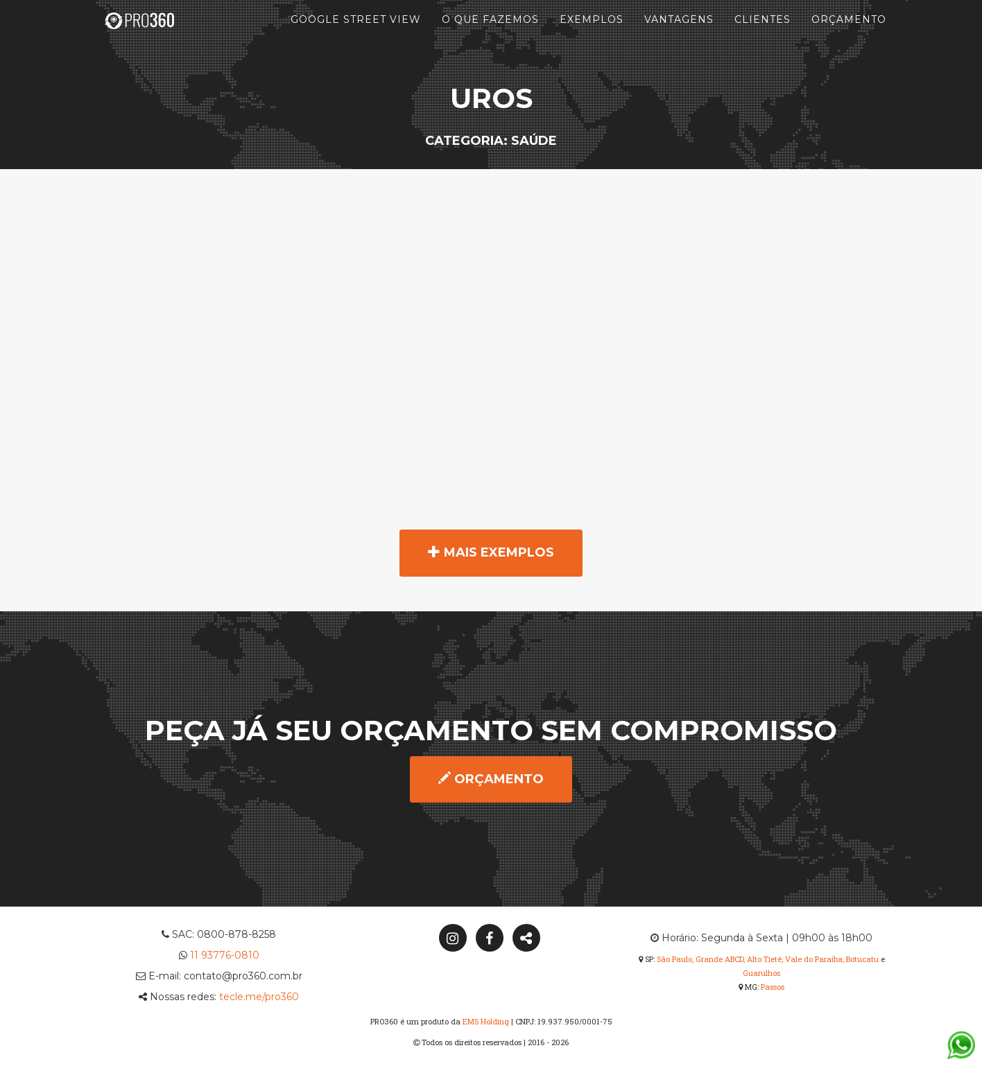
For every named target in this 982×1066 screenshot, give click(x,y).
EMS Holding (486, 1021)
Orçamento (848, 34)
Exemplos (591, 34)
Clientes (762, 34)
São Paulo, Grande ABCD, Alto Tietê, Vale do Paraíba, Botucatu (768, 959)
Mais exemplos (491, 552)
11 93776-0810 (224, 955)
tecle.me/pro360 (259, 996)
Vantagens (679, 34)
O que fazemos (490, 34)
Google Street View (356, 34)
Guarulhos (761, 973)
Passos (772, 986)
